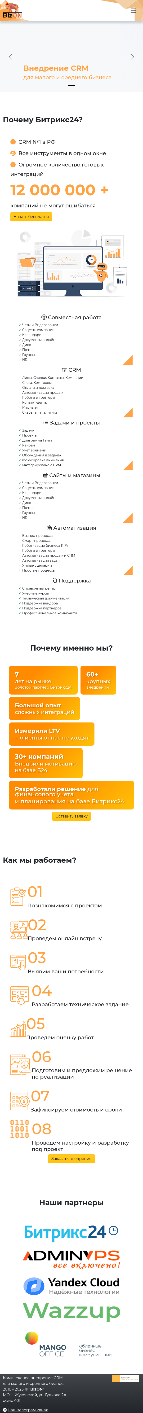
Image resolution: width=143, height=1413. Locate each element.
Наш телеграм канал (28, 1410)
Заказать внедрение (71, 1158)
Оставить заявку (71, 816)
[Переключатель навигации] (133, 10)
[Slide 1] (71, 85)
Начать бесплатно (31, 216)
